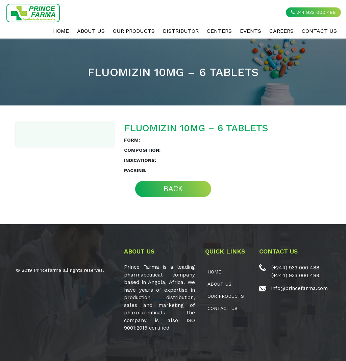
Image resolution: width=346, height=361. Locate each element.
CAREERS (281, 31)
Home (61, 31)
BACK (173, 189)
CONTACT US (319, 31)
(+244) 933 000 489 (295, 275)
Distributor (181, 31)
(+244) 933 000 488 (295, 268)
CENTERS (219, 31)
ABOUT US (91, 31)
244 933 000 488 (313, 12)
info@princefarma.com (299, 288)
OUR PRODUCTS (134, 31)
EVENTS (250, 31)
